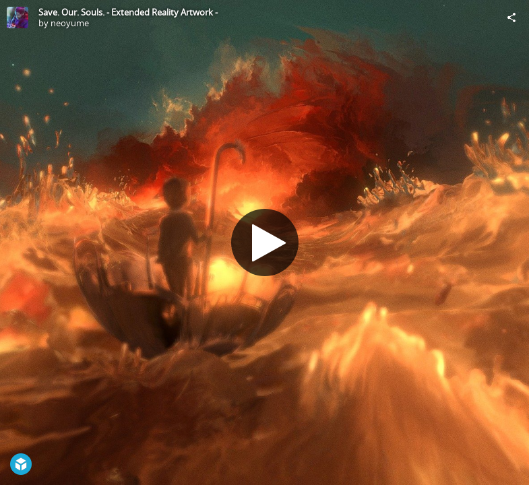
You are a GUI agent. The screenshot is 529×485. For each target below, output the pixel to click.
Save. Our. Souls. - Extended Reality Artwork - (128, 12)
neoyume (70, 23)
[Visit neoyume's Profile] (17, 17)
